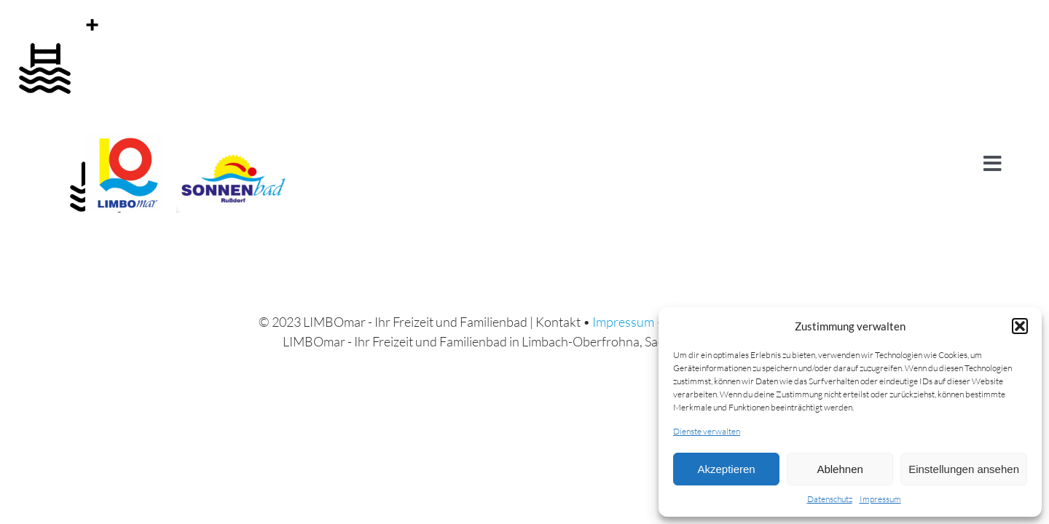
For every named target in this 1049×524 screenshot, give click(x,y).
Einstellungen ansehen (963, 469)
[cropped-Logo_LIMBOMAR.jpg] (125, 138)
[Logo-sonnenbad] (233, 138)
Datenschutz (829, 498)
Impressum (880, 498)
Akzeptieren (726, 469)
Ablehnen (840, 469)
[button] (1020, 326)
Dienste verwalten (706, 431)
